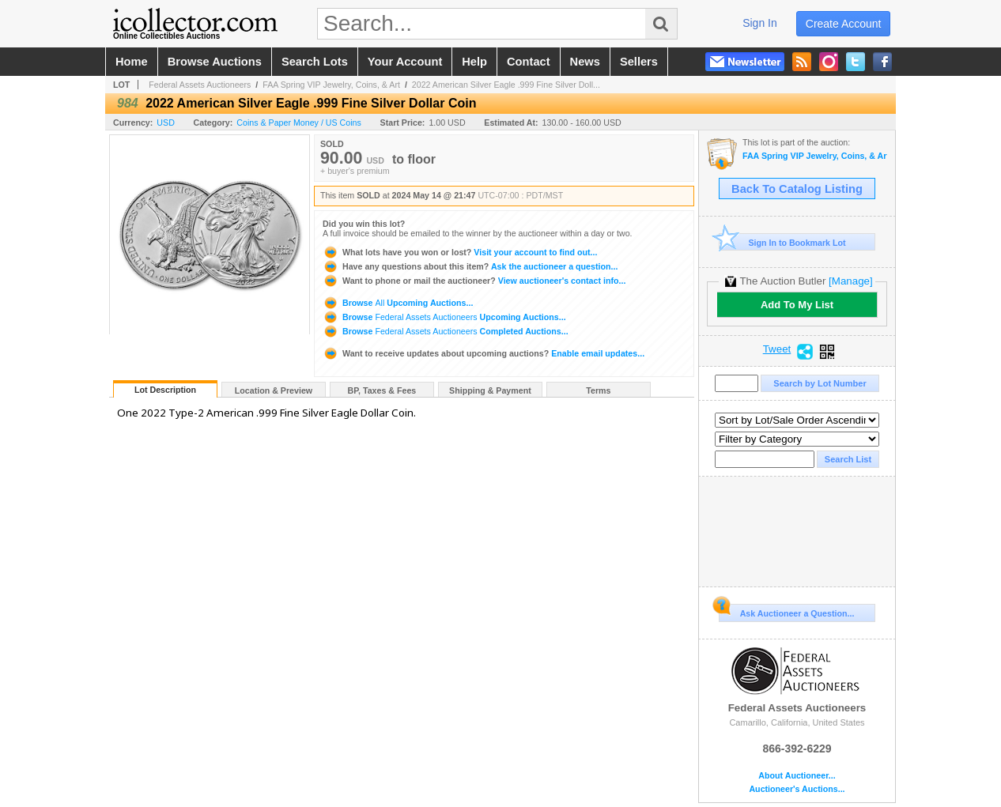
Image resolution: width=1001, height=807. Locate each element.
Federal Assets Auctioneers (200, 84)
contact (528, 61)
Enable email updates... (483, 353)
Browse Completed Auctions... (445, 331)
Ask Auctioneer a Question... (786, 611)
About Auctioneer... (796, 775)
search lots (314, 61)
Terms (598, 390)
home (131, 61)
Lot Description (165, 389)
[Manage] (850, 281)
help (474, 61)
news (585, 61)
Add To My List (797, 305)
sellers (639, 61)
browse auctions (215, 61)
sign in (759, 23)
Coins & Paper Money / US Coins (298, 122)
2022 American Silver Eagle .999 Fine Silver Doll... (506, 84)
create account (844, 23)
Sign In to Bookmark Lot (782, 242)
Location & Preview (273, 390)
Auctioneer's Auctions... (796, 789)
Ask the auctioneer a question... (470, 266)
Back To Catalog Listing (797, 189)
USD (166, 122)
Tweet (777, 349)
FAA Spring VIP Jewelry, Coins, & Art (331, 84)
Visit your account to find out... (460, 252)
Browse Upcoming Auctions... (398, 302)
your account (405, 61)
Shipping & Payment (490, 390)
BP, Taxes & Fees (382, 390)
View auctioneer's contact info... (474, 280)
